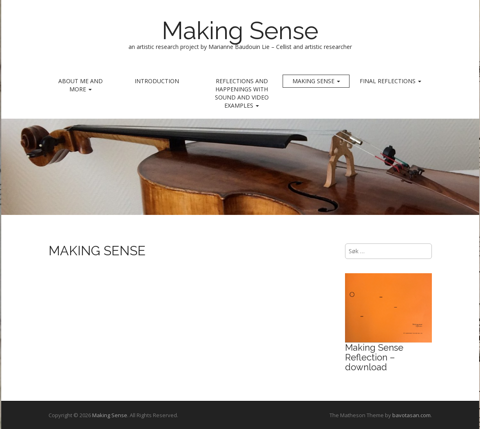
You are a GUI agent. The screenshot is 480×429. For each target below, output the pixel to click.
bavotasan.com (411, 415)
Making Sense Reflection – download (374, 357)
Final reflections (390, 81)
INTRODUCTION (157, 81)
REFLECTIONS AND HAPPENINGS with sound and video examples (242, 93)
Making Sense (240, 30)
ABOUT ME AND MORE (80, 85)
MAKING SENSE (316, 81)
